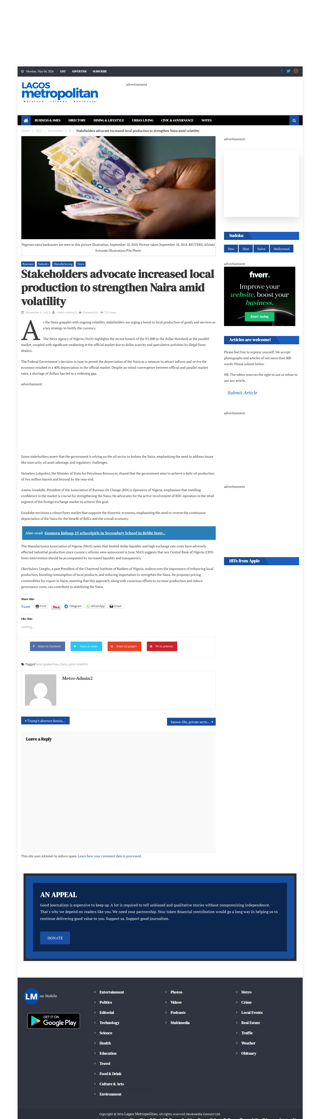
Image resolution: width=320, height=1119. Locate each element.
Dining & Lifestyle (118, 121)
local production (45, 658)
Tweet (25, 600)
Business (28, 264)
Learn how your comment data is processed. (102, 850)
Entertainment (111, 986)
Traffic (247, 1027)
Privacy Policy (222, 1114)
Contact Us (288, 1114)
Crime (246, 996)
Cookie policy (193, 1114)
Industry (42, 264)
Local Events (251, 1007)
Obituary (248, 1047)
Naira (60, 658)
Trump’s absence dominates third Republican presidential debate (48, 715)
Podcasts (178, 1007)
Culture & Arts (112, 1078)
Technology (109, 1017)
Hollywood (280, 249)
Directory (82, 121)
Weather (248, 1037)
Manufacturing (60, 264)
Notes (228, 121)
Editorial (107, 1007)
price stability (73, 658)
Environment (110, 1088)
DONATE (55, 932)
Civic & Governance (196, 121)
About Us (137, 1114)
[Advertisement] (142, 33)
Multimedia (180, 1017)
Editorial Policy (163, 1114)
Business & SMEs (49, 121)
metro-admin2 (66, 313)
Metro (246, 986)
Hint (245, 249)
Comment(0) (89, 312)
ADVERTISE (80, 71)
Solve (260, 249)
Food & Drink (111, 1068)
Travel (105, 1058)
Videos (176, 996)
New (231, 249)
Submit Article (241, 393)
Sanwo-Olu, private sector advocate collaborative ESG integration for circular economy (193, 716)
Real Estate (250, 1017)
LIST (62, 71)
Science (106, 1027)
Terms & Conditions (255, 1114)
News (77, 264)
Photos (176, 986)
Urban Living (156, 121)
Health (105, 1037)
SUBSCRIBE (102, 71)
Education (108, 1047)
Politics (105, 996)
